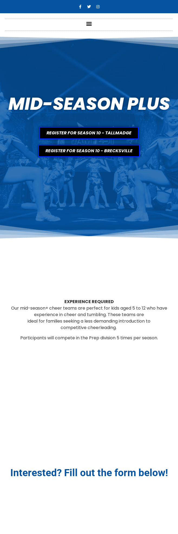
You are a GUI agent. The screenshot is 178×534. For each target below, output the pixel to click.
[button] (89, 23)
